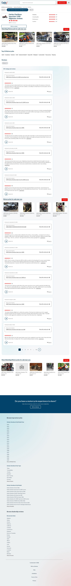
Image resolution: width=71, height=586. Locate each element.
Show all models (10, 506)
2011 (8, 445)
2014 (8, 439)
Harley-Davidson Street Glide (13, 487)
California (9, 525)
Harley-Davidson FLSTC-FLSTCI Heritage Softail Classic (19, 504)
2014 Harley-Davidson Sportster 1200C (28, 252)
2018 (8, 432)
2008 (8, 450)
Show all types (10, 481)
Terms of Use (34, 577)
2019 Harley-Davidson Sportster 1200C (28, 127)
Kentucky (9, 548)
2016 (8, 435)
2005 (8, 456)
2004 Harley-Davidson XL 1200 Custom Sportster (28, 77)
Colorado (9, 527)
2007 (8, 452)
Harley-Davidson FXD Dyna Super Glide (15, 497)
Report (49, 91)
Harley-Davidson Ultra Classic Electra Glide (16, 491)
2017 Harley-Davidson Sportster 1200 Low (28, 277)
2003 (8, 460)
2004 (8, 458)
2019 (8, 430)
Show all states (10, 555)
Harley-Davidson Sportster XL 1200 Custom (16, 489)
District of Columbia (11, 533)
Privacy (34, 580)
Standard (9, 473)
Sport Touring (10, 475)
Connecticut (9, 529)
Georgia (8, 536)
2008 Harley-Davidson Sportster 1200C (28, 153)
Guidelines (34, 573)
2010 (8, 446)
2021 (8, 426)
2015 (8, 437)
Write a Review (35, 407)
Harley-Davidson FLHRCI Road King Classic (16, 493)
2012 (8, 443)
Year (31, 9)
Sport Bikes (9, 477)
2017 (8, 433)
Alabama (9, 518)
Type (3, 9)
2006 (8, 454)
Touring (8, 472)
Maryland (9, 553)
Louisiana (9, 550)
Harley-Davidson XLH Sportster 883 (14, 495)
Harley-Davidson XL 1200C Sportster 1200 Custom (18, 499)
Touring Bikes (10, 470)
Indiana (8, 542)
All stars (4, 63)
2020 (8, 428)
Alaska (8, 520)
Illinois (8, 540)
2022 (8, 424)
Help (34, 569)
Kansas (8, 546)
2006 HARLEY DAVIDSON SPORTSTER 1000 (28, 227)
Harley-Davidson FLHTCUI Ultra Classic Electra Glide (18, 502)
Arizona (8, 522)
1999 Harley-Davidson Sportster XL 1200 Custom (28, 179)
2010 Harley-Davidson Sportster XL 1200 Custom (28, 102)
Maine (8, 551)
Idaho (8, 538)
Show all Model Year (11, 461)
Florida (8, 535)
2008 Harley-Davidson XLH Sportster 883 (28, 329)
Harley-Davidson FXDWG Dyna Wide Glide (16, 500)
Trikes (8, 468)
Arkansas (9, 523)
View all (66, 29)
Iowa (8, 544)
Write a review (62, 2)
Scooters (9, 479)
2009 (8, 448)
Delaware (9, 531)
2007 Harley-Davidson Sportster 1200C (28, 304)
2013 (8, 441)
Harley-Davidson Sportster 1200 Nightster (17, 9)
